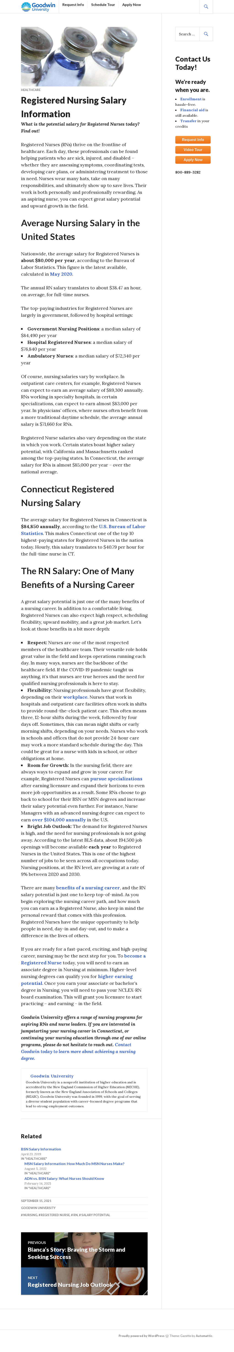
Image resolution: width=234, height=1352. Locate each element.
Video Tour (192, 150)
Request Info (73, 4)
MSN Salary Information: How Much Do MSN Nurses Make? (74, 1167)
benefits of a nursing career (88, 890)
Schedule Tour (103, 4)
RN (75, 1218)
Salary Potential (95, 1218)
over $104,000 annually (59, 822)
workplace (75, 698)
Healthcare (30, 90)
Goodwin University (38, 1211)
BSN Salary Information (41, 1152)
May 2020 (61, 274)
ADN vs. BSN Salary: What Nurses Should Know (64, 1181)
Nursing (30, 1218)
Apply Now (131, 4)
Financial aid (192, 110)
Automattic (204, 1339)
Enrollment (191, 99)
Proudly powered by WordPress (142, 1339)
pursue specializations (117, 781)
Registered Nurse (55, 1218)
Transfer (188, 121)
